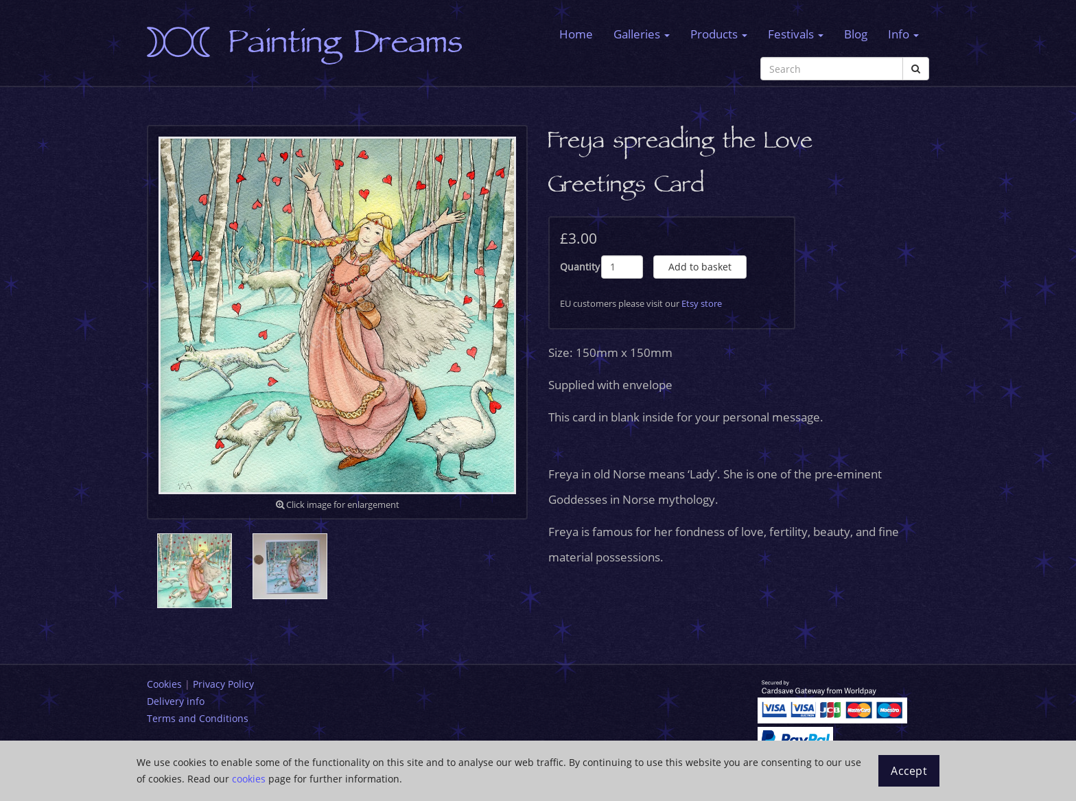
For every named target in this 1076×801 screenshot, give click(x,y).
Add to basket (700, 266)
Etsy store (701, 303)
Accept (909, 770)
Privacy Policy (223, 683)
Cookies (164, 683)
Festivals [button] (795, 34)
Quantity (580, 266)
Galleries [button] (641, 34)
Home (576, 34)
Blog (855, 34)
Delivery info (175, 701)
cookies (249, 778)
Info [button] (903, 34)
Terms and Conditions (197, 718)
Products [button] (718, 34)
